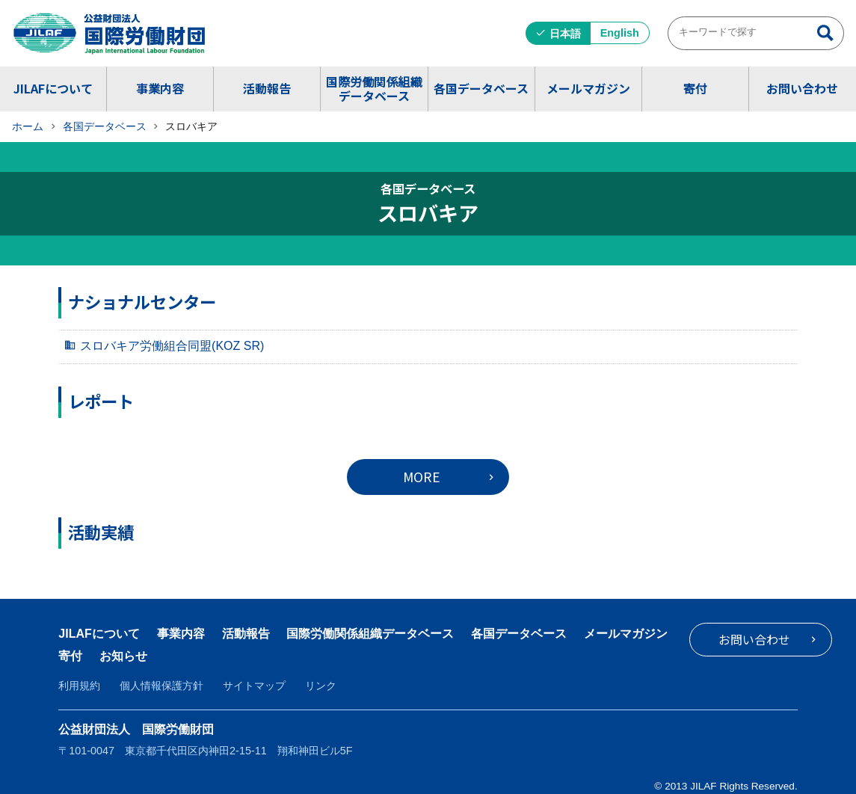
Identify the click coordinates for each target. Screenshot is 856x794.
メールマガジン (588, 88)
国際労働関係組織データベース (374, 89)
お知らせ (224, 656)
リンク (320, 686)
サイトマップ (254, 686)
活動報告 (267, 88)
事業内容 (160, 88)
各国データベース (481, 88)
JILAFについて (53, 88)
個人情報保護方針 (161, 686)
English (619, 33)
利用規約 (79, 686)
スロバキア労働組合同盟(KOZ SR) (172, 345)
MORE (421, 476)
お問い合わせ (802, 88)
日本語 (565, 34)
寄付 (695, 88)
